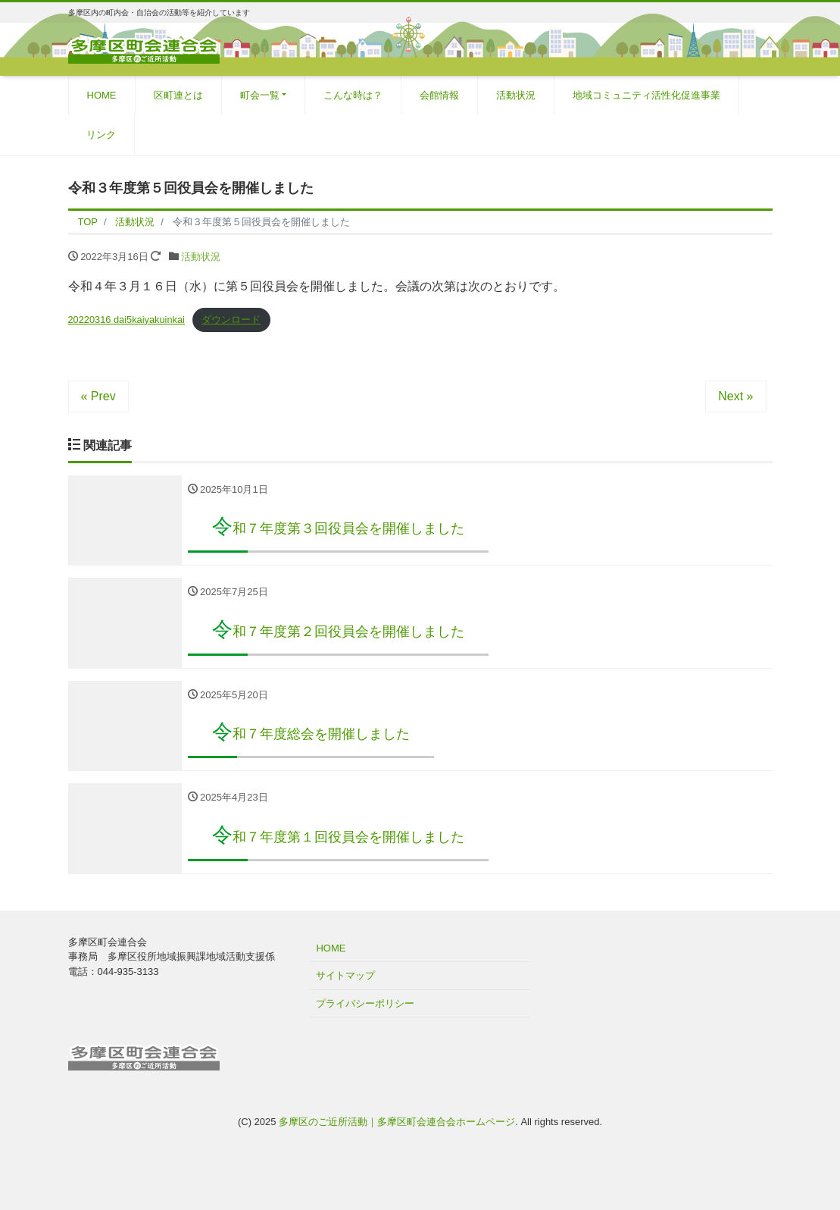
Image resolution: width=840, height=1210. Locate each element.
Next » (735, 396)
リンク (101, 134)
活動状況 (516, 95)
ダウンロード (231, 319)
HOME (102, 95)
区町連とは (178, 95)
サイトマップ (345, 976)
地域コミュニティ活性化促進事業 (646, 95)
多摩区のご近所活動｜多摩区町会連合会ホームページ (397, 1121)
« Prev (98, 396)
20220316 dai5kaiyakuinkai (126, 319)
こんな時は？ (353, 95)
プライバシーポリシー (365, 1003)
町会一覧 (259, 95)
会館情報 (439, 95)
